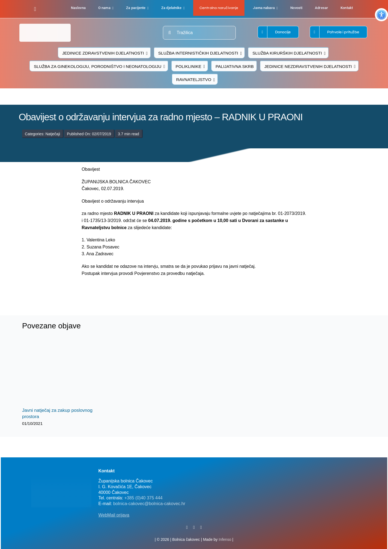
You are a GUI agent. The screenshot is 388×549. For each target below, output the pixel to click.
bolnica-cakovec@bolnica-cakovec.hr (149, 503)
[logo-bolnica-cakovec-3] (121, 289)
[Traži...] (170, 33)
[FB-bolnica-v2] (284, 467)
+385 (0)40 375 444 (143, 498)
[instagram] (201, 527)
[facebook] (35, 9)
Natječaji (52, 134)
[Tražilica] (199, 33)
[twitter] (194, 527)
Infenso (225, 539)
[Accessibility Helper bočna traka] (381, 14)
